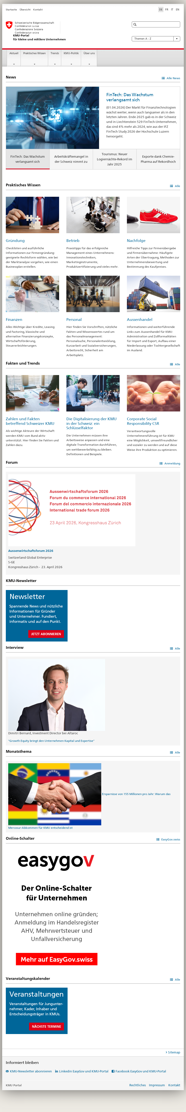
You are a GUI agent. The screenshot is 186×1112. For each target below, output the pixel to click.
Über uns (89, 53)
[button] (135, 24)
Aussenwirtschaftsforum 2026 (30, 551)
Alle (177, 186)
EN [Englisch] (177, 9)
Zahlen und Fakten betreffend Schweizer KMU (30, 421)
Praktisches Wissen (34, 53)
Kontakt (38, 9)
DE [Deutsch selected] (161, 9)
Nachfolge (136, 240)
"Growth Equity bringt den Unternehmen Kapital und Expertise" (51, 741)
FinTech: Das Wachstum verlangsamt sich (129, 97)
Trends (55, 53)
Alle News (173, 78)
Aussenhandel (139, 319)
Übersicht (25, 9)
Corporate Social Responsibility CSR (143, 421)
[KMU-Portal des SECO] (63, 31)
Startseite (11, 9)
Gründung (15, 240)
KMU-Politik (71, 53)
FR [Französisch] (166, 9)
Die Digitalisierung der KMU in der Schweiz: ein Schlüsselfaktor (91, 423)
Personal (74, 319)
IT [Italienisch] (172, 9)
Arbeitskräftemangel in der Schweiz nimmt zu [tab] (71, 158)
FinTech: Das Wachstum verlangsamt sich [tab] (27, 158)
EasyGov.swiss (170, 839)
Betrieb (72, 240)
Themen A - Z (156, 38)
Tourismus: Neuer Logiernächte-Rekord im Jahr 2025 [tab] (114, 159)
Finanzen (14, 319)
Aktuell (13, 53)
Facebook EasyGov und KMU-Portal (141, 1071)
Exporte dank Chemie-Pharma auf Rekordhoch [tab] (158, 158)
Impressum (157, 1085)
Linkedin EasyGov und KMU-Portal (83, 1071)
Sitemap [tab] (174, 1052)
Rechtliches (137, 1085)
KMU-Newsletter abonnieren (31, 1071)
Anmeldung (172, 463)
